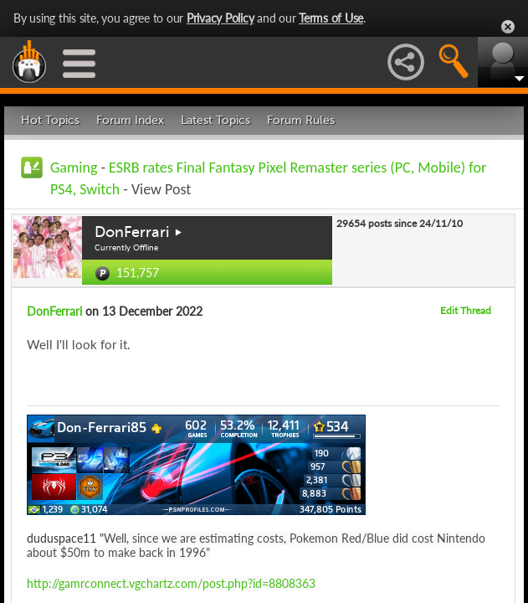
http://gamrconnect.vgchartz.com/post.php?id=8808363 (171, 583)
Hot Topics (50, 120)
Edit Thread (465, 310)
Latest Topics (215, 120)
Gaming (73, 167)
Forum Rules (301, 120)
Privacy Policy (220, 18)
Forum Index (130, 120)
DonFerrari (132, 232)
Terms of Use (331, 18)
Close (508, 27)
